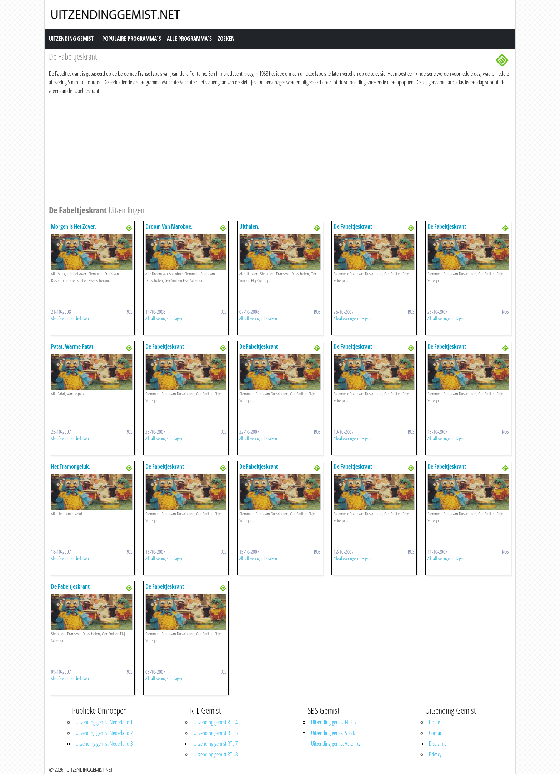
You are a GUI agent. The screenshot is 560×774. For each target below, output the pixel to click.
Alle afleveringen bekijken (70, 318)
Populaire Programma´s (131, 39)
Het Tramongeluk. (70, 466)
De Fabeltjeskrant (353, 226)
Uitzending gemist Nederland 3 (104, 744)
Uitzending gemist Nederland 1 (104, 722)
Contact (436, 733)
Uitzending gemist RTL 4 (216, 722)
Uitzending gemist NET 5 (333, 722)
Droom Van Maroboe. (168, 226)
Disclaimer (438, 744)
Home (434, 722)
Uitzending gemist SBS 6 (333, 733)
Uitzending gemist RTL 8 (216, 754)
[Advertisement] (263, 149)
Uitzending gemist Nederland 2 (104, 733)
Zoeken (226, 39)
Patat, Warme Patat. (73, 346)
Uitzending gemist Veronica (336, 744)
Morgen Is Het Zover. (73, 226)
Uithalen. (249, 226)
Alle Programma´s (189, 39)
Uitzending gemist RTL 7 (216, 744)
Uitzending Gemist (71, 39)
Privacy (435, 754)
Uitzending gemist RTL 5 (216, 733)
